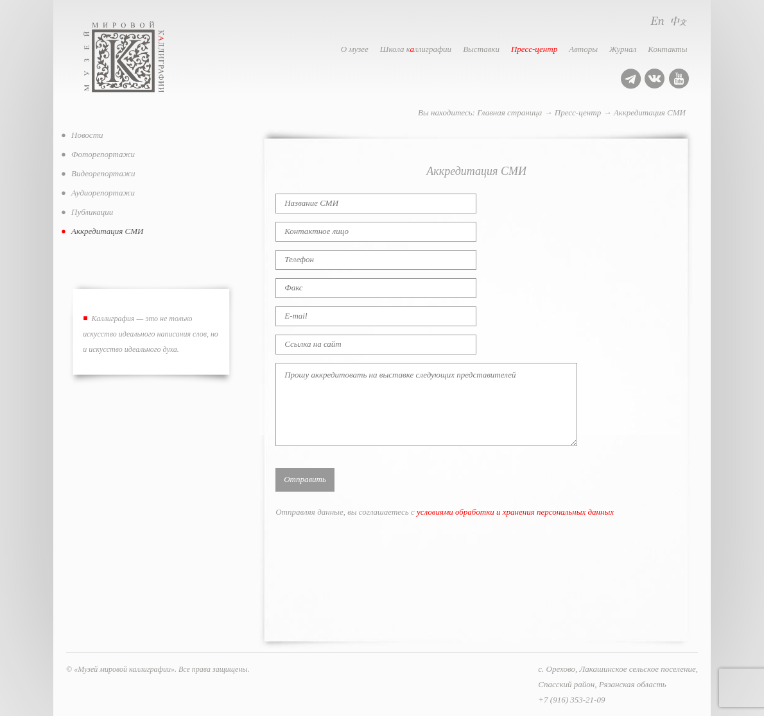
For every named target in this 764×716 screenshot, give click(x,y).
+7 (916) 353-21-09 (571, 699)
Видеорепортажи (103, 173)
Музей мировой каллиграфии (137, 56)
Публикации (92, 212)
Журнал (622, 49)
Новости (87, 135)
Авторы (583, 49)
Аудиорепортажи (103, 192)
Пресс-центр (534, 49)
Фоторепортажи (103, 154)
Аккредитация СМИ (650, 112)
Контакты (667, 49)
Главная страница (509, 112)
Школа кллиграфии (415, 49)
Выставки (481, 49)
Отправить (305, 479)
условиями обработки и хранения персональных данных (515, 512)
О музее (355, 49)
